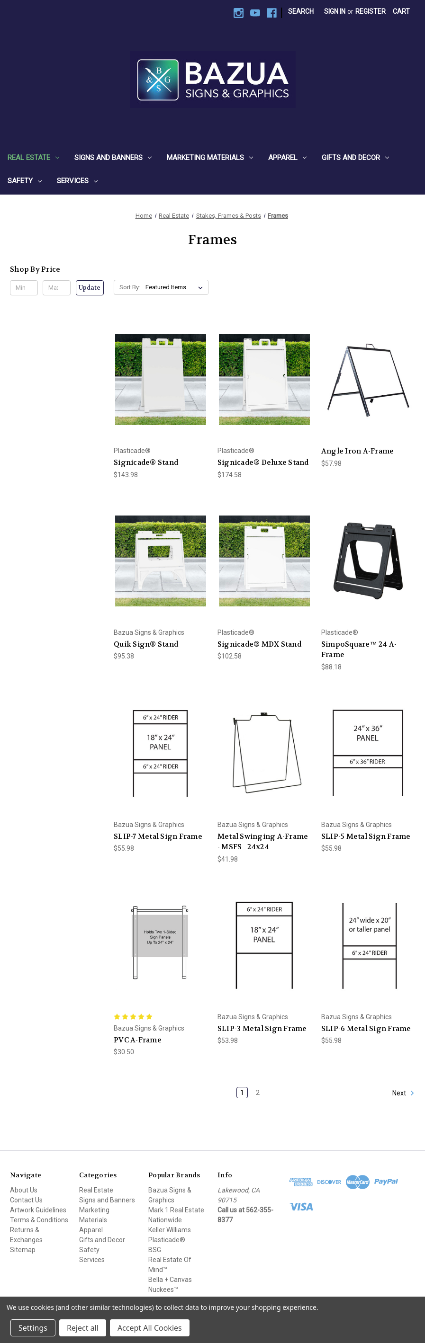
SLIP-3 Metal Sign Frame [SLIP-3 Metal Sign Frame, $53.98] (262, 1028)
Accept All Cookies (150, 1328)
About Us (23, 1190)
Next (403, 1093)
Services (77, 181)
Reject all (83, 1328)
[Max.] (57, 287)
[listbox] (176, 287)
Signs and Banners (113, 157)
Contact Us (26, 1200)
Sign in (334, 11)
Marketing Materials (210, 157)
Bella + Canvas (170, 1279)
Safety (25, 181)
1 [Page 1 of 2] (242, 1092)
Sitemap (23, 1250)
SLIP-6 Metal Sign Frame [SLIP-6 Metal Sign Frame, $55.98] (366, 1028)
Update (89, 288)
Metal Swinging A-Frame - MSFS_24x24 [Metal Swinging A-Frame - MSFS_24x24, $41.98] (262, 842)
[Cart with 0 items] (401, 11)
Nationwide (165, 1220)
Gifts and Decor (355, 157)
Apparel (287, 157)
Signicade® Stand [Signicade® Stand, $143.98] (146, 462)
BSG (154, 1250)
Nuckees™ (163, 1289)
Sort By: (129, 287)
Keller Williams (169, 1230)
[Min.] (24, 287)
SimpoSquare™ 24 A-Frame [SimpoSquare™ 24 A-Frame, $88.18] (359, 650)
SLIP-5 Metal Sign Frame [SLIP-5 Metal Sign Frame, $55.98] (366, 836)
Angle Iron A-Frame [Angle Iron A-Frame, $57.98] (357, 451)
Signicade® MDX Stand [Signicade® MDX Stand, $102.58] (259, 644)
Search (301, 11)
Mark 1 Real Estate (176, 1210)
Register (370, 11)
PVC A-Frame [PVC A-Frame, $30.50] (138, 1040)
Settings (32, 1328)
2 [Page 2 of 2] (258, 1092)
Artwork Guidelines (38, 1210)
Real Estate (33, 157)
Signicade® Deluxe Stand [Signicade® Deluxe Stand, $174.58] (263, 462)
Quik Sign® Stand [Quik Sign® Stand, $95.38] (146, 644)
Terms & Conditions (39, 1220)
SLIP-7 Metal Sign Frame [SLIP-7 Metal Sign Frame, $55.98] (158, 836)
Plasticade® (166, 1240)
